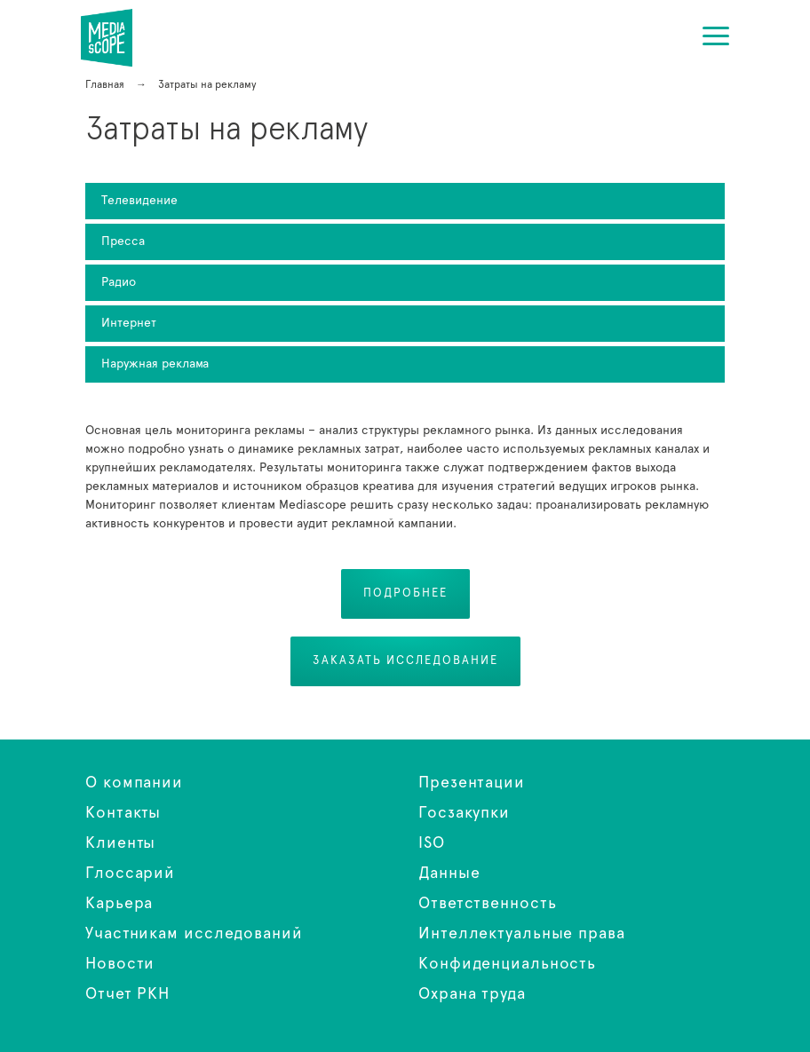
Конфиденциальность (507, 964)
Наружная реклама (155, 364)
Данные (449, 874)
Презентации (471, 783)
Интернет (128, 323)
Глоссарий (130, 874)
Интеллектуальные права (521, 934)
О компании (134, 783)
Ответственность (487, 904)
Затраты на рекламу (118, 38)
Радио (118, 282)
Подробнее (405, 593)
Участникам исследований (194, 934)
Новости (120, 964)
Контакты (123, 813)
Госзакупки (464, 813)
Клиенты (120, 843)
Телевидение (139, 200)
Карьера (119, 904)
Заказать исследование (405, 661)
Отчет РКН (127, 994)
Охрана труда (472, 994)
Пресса (123, 241)
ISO (431, 843)
